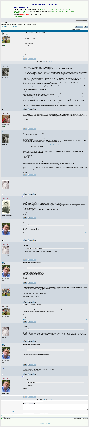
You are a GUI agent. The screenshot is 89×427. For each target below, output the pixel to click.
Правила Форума (5, 19)
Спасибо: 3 (85, 56)
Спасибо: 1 (85, 232)
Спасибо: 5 (85, 182)
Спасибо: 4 (85, 107)
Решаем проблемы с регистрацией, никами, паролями (50, 9)
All (47, 61)
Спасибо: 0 (85, 389)
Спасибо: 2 (85, 319)
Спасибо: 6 (85, 120)
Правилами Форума (68, 9)
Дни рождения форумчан (19, 16)
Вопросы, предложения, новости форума (59, 11)
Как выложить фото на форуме (20, 11)
